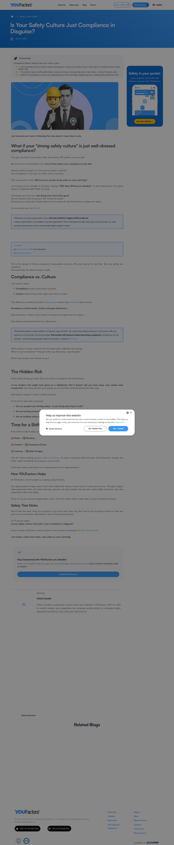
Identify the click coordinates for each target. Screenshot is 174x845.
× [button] (131, 413)
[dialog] (87, 422)
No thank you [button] (95, 428)
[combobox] (127, 412)
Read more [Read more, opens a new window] (119, 422)
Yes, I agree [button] (118, 428)
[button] (54, 429)
